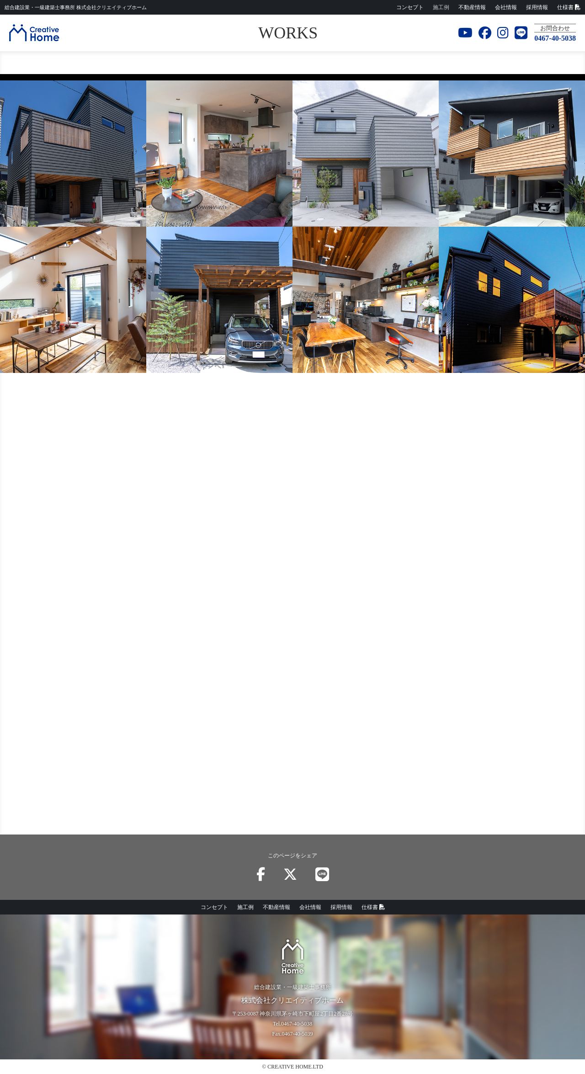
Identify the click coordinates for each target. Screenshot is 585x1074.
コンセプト (410, 7)
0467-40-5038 (555, 38)
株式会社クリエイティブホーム (76, 7)
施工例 (441, 7)
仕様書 (568, 7)
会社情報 (506, 7)
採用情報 (537, 7)
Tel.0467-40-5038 (292, 1024)
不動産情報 (472, 7)
